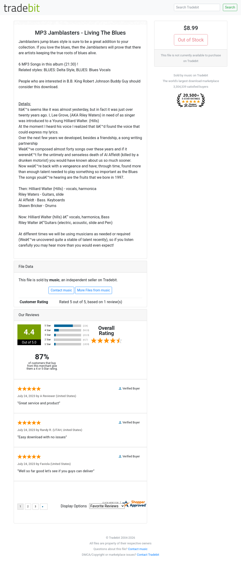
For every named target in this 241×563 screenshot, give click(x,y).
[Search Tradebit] (197, 7)
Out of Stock (191, 40)
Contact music (61, 290)
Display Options (74, 506)
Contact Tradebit (148, 554)
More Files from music (93, 290)
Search (230, 7)
